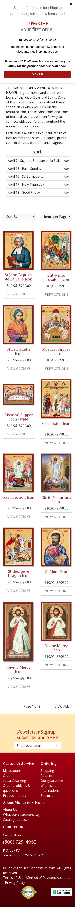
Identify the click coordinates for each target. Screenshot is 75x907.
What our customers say (21, 814)
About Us (10, 809)
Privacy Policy (15, 882)
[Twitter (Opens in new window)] (40, 719)
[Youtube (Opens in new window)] (42, 719)
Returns (47, 775)
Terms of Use (13, 877)
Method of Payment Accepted (48, 877)
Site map (47, 795)
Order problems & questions (16, 788)
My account (11, 770)
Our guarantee (52, 780)
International (50, 790)
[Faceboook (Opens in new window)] (34, 719)
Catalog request (15, 819)
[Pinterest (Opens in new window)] (38, 719)
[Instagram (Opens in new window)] (36, 719)
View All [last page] (62, 706)
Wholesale (48, 785)
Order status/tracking (14, 778)
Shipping (47, 770)
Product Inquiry (14, 795)
